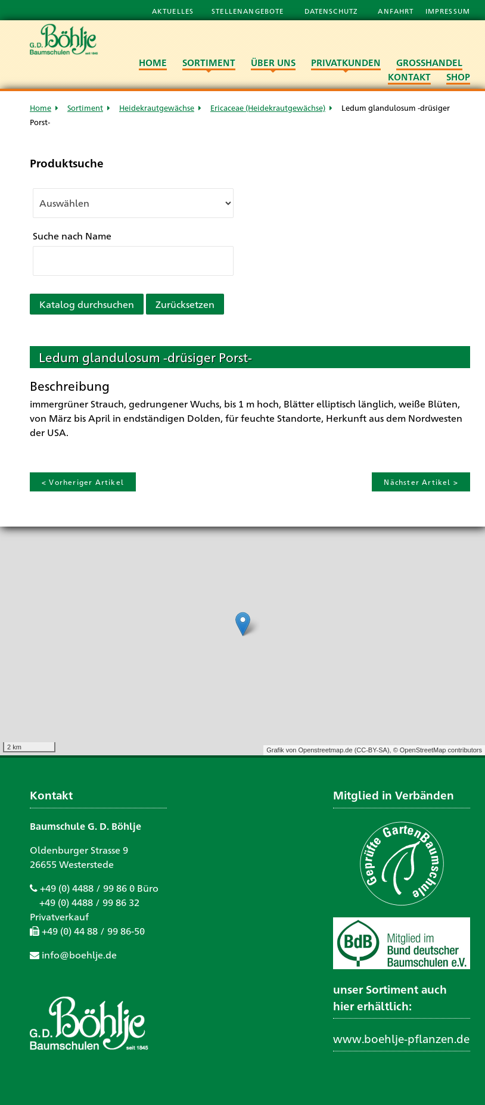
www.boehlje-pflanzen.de (401, 1038)
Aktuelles (173, 10)
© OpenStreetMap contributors (437, 750)
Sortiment (85, 107)
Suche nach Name (72, 235)
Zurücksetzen (185, 304)
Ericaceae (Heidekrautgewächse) (267, 107)
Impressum (447, 10)
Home (40, 107)
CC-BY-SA (371, 750)
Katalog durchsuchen (86, 304)
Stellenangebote (249, 10)
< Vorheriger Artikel (83, 482)
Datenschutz (332, 10)
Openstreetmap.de (325, 750)
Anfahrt (397, 10)
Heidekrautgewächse (156, 107)
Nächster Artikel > (421, 482)
